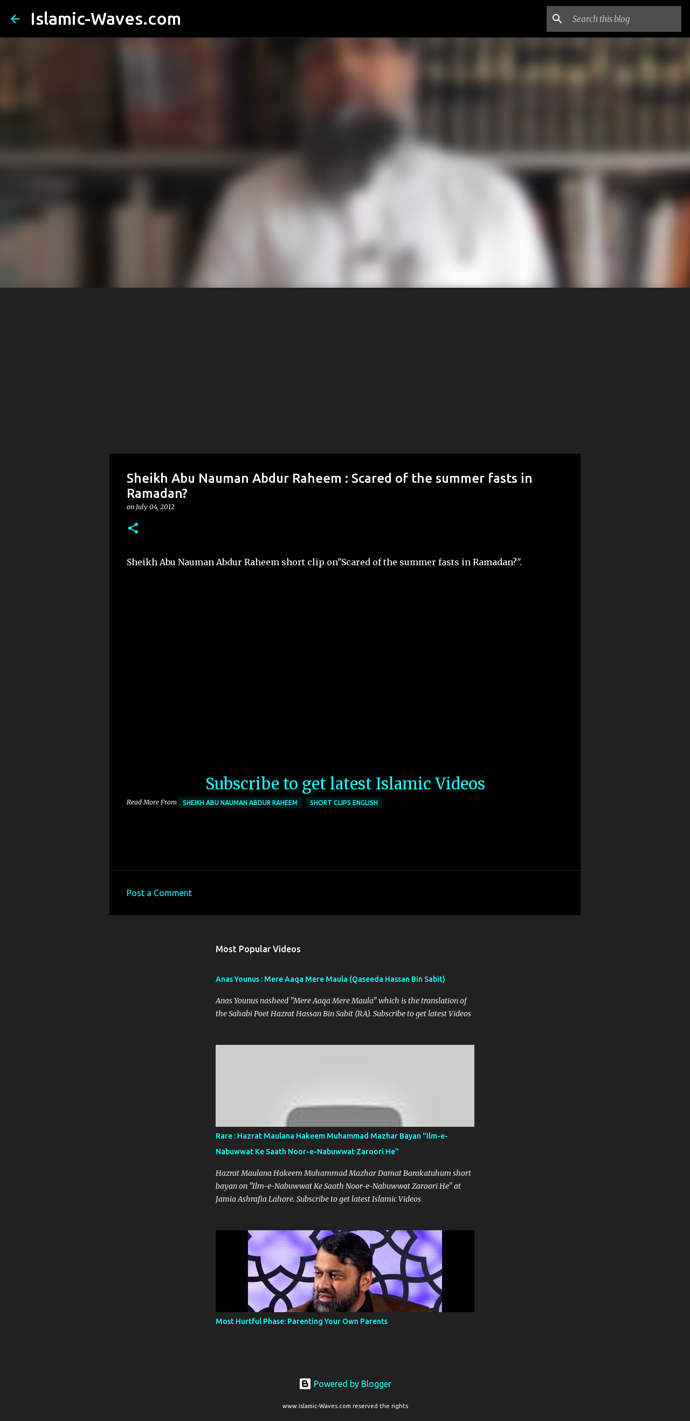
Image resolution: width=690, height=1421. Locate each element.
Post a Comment (159, 893)
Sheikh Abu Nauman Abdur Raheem (240, 802)
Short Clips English (344, 802)
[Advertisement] (345, 368)
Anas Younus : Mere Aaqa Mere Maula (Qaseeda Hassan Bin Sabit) (330, 979)
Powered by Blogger (345, 1384)
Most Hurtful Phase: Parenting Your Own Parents (302, 1321)
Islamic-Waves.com (105, 18)
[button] (133, 529)
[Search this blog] (624, 19)
